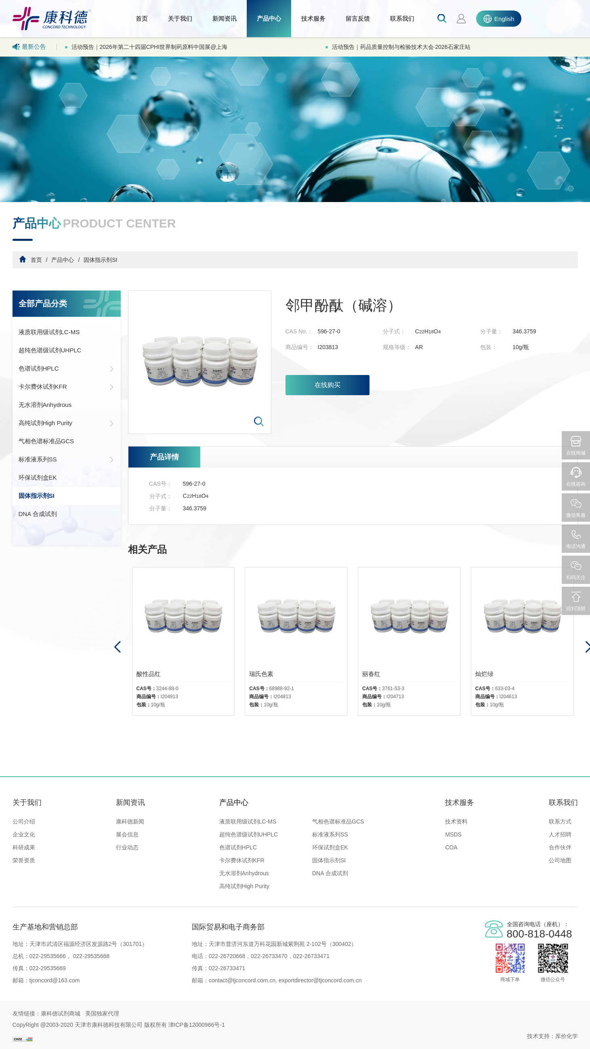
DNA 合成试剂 (38, 513)
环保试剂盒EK (38, 477)
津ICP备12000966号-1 (196, 1025)
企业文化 (24, 834)
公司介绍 (24, 821)
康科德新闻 (130, 821)
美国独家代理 (102, 1013)
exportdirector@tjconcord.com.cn (319, 980)
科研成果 (24, 847)
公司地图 (560, 860)
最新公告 (29, 47)
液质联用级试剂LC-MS (49, 332)
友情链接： (27, 1013)
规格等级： (397, 347)
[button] (117, 647)
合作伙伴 (560, 847)
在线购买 (327, 384)
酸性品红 (148, 673)
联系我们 (402, 18)
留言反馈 (358, 18)
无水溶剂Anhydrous (45, 404)
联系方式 (560, 821)
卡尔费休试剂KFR (67, 386)
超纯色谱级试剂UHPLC (50, 350)
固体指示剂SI (100, 260)
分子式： (394, 331)
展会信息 (127, 834)
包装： (488, 347)
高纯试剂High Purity (67, 423)
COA (451, 847)
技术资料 (456, 821)
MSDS (453, 834)
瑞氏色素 (261, 673)
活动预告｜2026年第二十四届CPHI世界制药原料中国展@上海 (149, 47)
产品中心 (269, 18)
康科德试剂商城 (60, 1013)
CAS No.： (299, 331)
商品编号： (300, 347)
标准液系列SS (67, 459)
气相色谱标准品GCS (46, 441)
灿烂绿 (484, 673)
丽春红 (371, 673)
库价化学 (566, 1036)
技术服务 (313, 18)
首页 (142, 18)
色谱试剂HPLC (67, 368)
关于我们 (180, 18)
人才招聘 (560, 834)
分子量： (491, 331)
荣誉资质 (24, 860)
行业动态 (127, 847)
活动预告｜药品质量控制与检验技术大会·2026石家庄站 (401, 47)
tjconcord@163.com (54, 980)
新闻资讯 (224, 18)
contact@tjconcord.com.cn (242, 980)
